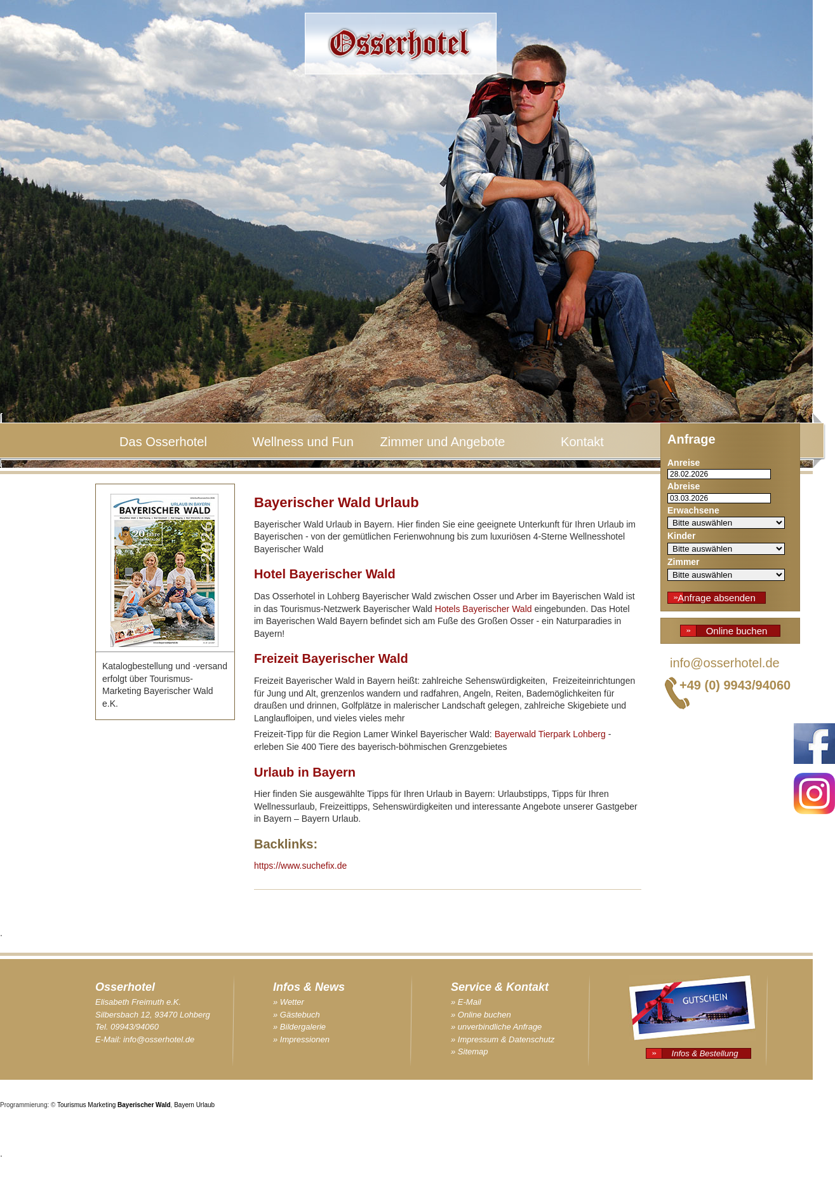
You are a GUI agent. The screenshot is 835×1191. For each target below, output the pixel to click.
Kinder (681, 536)
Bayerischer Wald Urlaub (336, 502)
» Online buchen (481, 1014)
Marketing (102, 1104)
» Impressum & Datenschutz (502, 1039)
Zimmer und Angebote (442, 442)
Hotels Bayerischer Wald (483, 609)
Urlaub (205, 1104)
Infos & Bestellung (705, 1053)
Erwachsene (693, 510)
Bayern (184, 1104)
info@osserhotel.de (725, 663)
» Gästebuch (296, 1014)
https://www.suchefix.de (300, 866)
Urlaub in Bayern (305, 772)
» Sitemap (469, 1051)
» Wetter (288, 1002)
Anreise (683, 463)
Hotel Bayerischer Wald (325, 574)
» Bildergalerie (299, 1026)
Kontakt (582, 442)
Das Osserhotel (163, 442)
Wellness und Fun (303, 442)
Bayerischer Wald (144, 1104)
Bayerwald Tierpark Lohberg (550, 734)
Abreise (683, 486)
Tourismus (71, 1104)
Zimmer (683, 562)
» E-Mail (466, 1002)
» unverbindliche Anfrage (496, 1026)
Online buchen (737, 630)
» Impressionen (301, 1039)
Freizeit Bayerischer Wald (331, 658)
